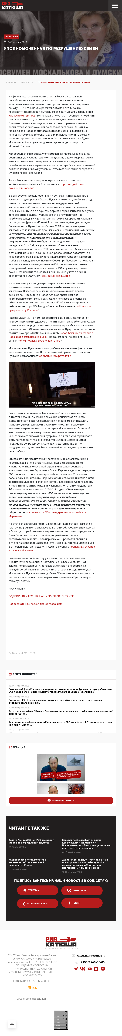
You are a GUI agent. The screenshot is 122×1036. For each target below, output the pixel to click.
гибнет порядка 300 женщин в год (39, 340)
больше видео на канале (61, 800)
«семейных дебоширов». (56, 275)
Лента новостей (23, 674)
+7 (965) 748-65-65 (92, 962)
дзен (73, 903)
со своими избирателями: (55, 355)
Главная (11, 82)
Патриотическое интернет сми (61, 948)
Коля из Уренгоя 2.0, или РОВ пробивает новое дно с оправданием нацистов (31, 841)
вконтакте (76, 890)
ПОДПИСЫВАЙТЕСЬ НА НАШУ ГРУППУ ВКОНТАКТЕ (41, 596)
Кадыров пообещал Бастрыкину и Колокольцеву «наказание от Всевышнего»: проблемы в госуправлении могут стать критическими (86, 844)
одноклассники (35, 904)
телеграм (31, 890)
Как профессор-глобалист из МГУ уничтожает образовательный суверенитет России (28, 862)
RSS (34, 987)
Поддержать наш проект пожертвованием (35, 603)
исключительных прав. (23, 115)
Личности (11, 37)
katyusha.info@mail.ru (91, 955)
